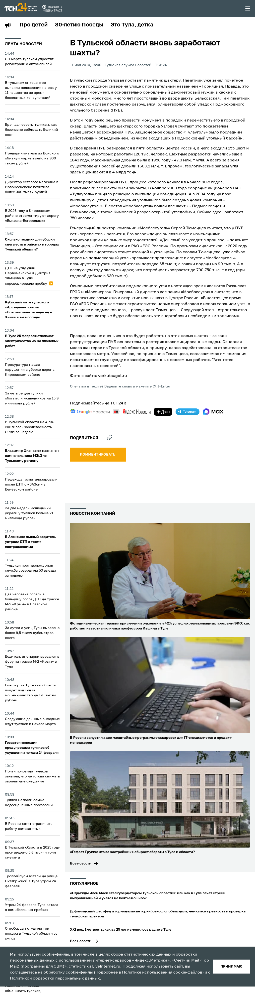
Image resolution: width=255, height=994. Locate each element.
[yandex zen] (163, 412)
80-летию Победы (79, 25)
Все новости (80, 863)
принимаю (231, 966)
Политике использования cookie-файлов (162, 973)
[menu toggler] (248, 8)
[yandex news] (132, 411)
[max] (213, 411)
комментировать (98, 454)
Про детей (33, 25)
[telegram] (187, 411)
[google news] (90, 411)
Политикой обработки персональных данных (55, 979)
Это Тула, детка (132, 25)
